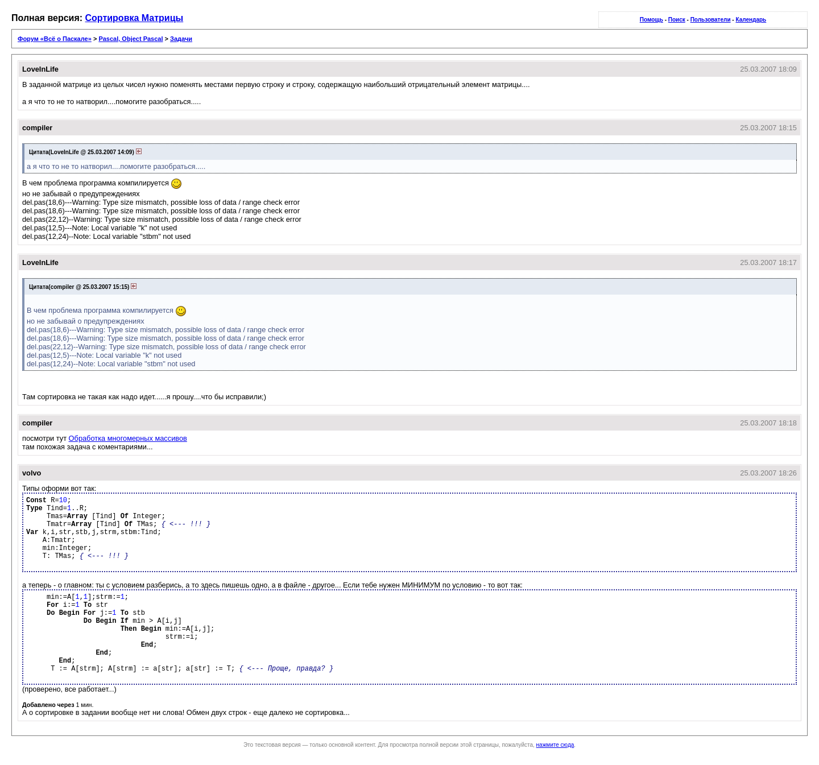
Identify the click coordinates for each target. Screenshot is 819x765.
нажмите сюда (555, 745)
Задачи (181, 38)
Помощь (651, 19)
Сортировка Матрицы (134, 18)
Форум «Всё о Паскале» (55, 38)
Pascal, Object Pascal (130, 38)
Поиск (676, 19)
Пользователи (710, 19)
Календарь (750, 19)
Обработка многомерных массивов (128, 438)
